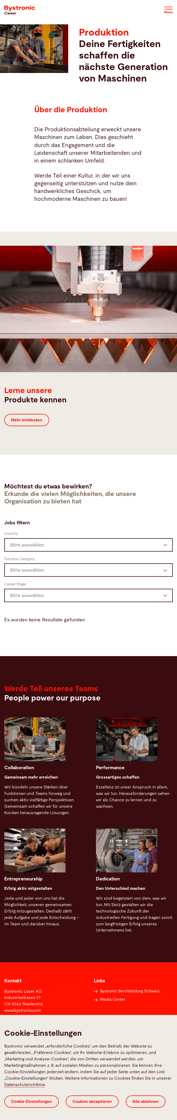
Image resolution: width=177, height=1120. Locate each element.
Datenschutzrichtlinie (24, 1085)
